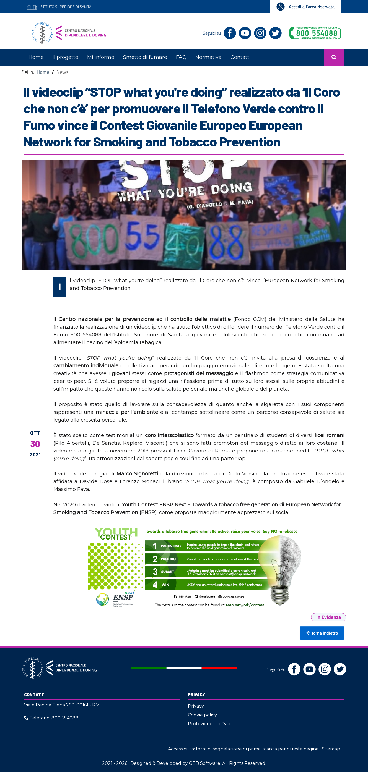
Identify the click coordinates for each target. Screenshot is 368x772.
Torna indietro (322, 633)
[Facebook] (228, 32)
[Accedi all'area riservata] (305, 6)
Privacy (196, 694)
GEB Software (204, 763)
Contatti (34, 694)
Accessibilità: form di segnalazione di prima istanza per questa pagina (243, 749)
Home (43, 72)
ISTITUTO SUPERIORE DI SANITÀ (59, 7)
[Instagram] (258, 32)
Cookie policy (202, 715)
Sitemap (331, 749)
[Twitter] (274, 32)
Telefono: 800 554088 (51, 718)
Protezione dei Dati (209, 723)
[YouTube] (243, 32)
